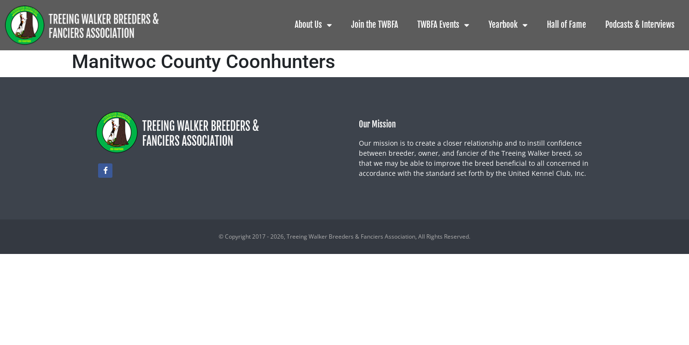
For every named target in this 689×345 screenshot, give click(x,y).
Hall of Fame (566, 25)
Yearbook (508, 25)
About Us (313, 25)
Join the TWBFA (374, 25)
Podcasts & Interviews (640, 25)
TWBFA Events (443, 25)
